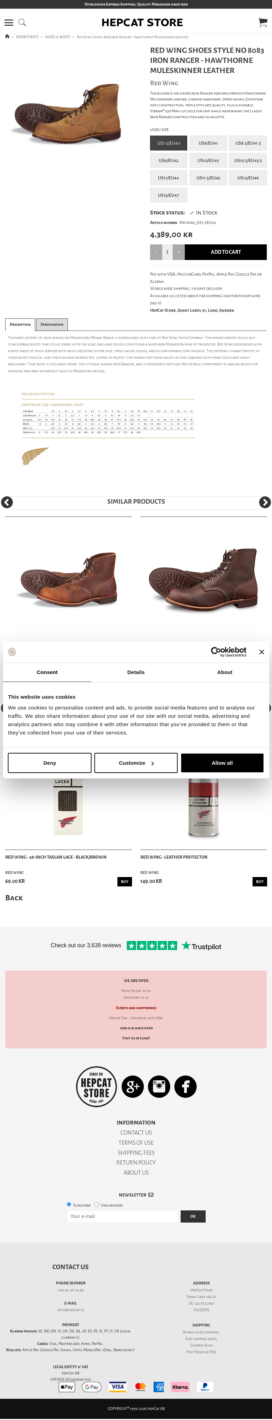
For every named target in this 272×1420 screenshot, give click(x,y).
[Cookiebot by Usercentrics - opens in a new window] (216, 652)
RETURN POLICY (136, 1162)
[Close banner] (261, 651)
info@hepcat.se (70, 1310)
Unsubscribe (112, 1205)
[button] (9, 22)
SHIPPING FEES (136, 1153)
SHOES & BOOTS (57, 37)
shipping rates (204, 1338)
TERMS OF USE (136, 1142)
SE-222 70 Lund (201, 1303)
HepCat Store (201, 1290)
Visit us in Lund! (136, 1038)
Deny (49, 763)
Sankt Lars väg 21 (201, 1296)
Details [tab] (136, 672)
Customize (136, 763)
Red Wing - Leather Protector (173, 857)
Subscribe (82, 1205)
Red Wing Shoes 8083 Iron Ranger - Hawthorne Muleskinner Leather (132, 37)
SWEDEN (201, 1310)
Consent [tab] (47, 672)
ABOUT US (136, 1172)
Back (14, 898)
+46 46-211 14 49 (71, 1290)
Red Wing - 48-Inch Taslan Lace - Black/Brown (56, 857)
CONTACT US (136, 1132)
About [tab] (224, 672)
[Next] (265, 502)
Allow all (222, 763)
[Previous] (7, 502)
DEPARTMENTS (27, 37)
